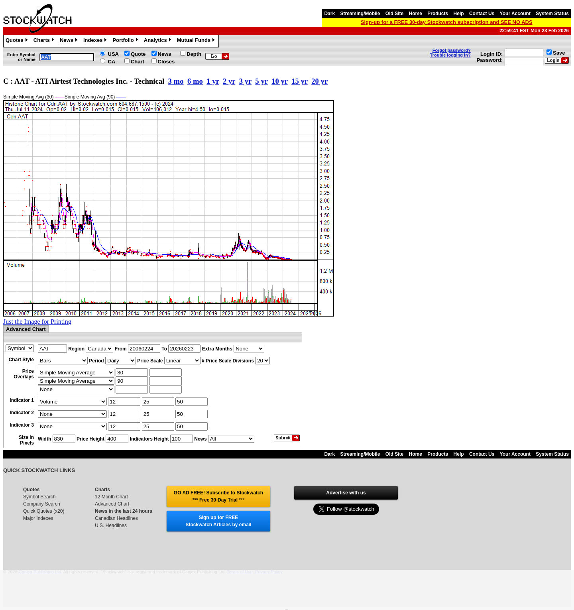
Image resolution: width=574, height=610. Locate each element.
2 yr (229, 81)
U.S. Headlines (111, 525)
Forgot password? (451, 50)
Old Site (394, 13)
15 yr (299, 81)
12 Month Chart (111, 497)
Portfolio (126, 41)
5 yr (261, 81)
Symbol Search (39, 497)
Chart (137, 62)
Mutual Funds (197, 41)
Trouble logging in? (450, 55)
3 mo (176, 81)
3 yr (245, 81)
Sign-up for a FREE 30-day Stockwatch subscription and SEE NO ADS (447, 22)
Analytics (158, 41)
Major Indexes (38, 518)
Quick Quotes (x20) (43, 511)
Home (415, 13)
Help (459, 13)
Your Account (515, 13)
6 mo (195, 81)
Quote (138, 54)
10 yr (279, 81)
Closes (166, 62)
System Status (552, 13)
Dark (329, 13)
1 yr (212, 81)
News (69, 41)
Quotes (17, 41)
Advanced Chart (112, 504)
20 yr (319, 81)
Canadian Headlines (116, 518)
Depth (194, 54)
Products (437, 13)
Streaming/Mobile (360, 13)
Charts (44, 41)
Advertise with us (346, 493)
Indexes (95, 41)
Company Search (41, 504)
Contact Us (481, 13)
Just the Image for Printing (37, 321)
